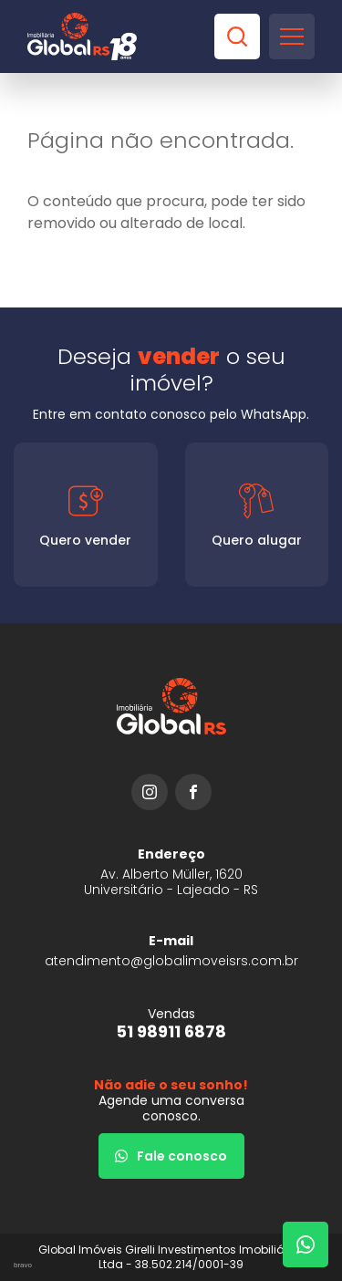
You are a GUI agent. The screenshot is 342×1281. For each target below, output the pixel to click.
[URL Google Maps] (171, 872)
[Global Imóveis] (82, 36)
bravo (23, 1265)
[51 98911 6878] (171, 1023)
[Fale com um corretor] (305, 1244)
